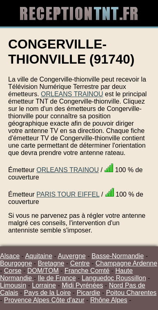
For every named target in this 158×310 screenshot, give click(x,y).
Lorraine (44, 285)
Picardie (88, 292)
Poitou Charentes (131, 292)
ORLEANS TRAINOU (72, 94)
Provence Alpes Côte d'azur (44, 300)
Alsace (10, 255)
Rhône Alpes (108, 300)
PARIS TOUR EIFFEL (67, 194)
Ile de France (57, 278)
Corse (13, 270)
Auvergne (72, 255)
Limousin (13, 285)
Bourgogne (16, 263)
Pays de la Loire (47, 292)
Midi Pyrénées (82, 285)
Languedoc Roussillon (114, 278)
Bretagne (51, 263)
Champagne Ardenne (126, 263)
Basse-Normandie (117, 255)
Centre (80, 263)
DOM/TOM (43, 270)
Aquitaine (38, 255)
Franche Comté (87, 270)
